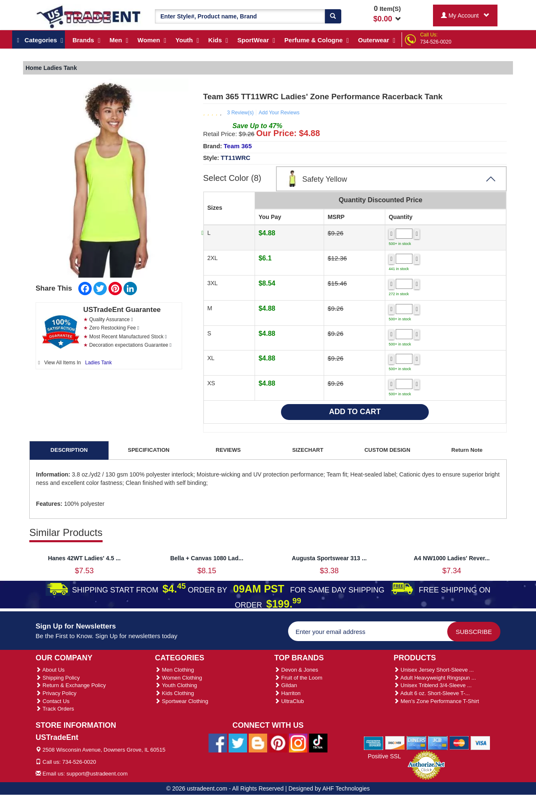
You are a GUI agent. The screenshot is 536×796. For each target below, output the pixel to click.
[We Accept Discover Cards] (395, 742)
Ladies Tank (98, 363)
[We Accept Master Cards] (459, 742)
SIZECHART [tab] (307, 450)
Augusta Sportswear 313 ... (329, 558)
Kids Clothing (174, 693)
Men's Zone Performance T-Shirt (436, 701)
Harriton (287, 693)
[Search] (333, 16)
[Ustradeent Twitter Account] (238, 742)
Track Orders (55, 709)
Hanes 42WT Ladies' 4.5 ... (84, 558)
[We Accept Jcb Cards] (438, 742)
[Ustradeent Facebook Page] (218, 742)
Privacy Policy (56, 693)
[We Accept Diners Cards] (416, 742)
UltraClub (289, 701)
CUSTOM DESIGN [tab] (387, 450)
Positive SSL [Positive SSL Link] (384, 756)
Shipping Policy (58, 678)
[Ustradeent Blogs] (258, 742)
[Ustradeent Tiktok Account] (318, 742)
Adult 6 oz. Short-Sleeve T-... (432, 693)
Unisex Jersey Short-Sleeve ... (434, 670)
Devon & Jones (296, 670)
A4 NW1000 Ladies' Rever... (452, 558)
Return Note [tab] (466, 450)
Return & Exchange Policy (71, 685)
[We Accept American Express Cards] (374, 742)
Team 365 (238, 145)
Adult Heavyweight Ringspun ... (435, 678)
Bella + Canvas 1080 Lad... (206, 558)
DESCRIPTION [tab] (69, 450)
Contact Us (53, 701)
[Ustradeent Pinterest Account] (278, 742)
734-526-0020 (435, 42)
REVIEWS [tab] (228, 450)
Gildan (285, 685)
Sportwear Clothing (181, 701)
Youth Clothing (176, 685)
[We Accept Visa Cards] (480, 742)
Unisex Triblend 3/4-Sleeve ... (433, 685)
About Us (50, 670)
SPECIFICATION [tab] (148, 450)
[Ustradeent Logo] (89, 16)
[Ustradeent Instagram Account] (298, 742)
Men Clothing (174, 670)
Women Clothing (178, 678)
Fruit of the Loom (298, 678)
